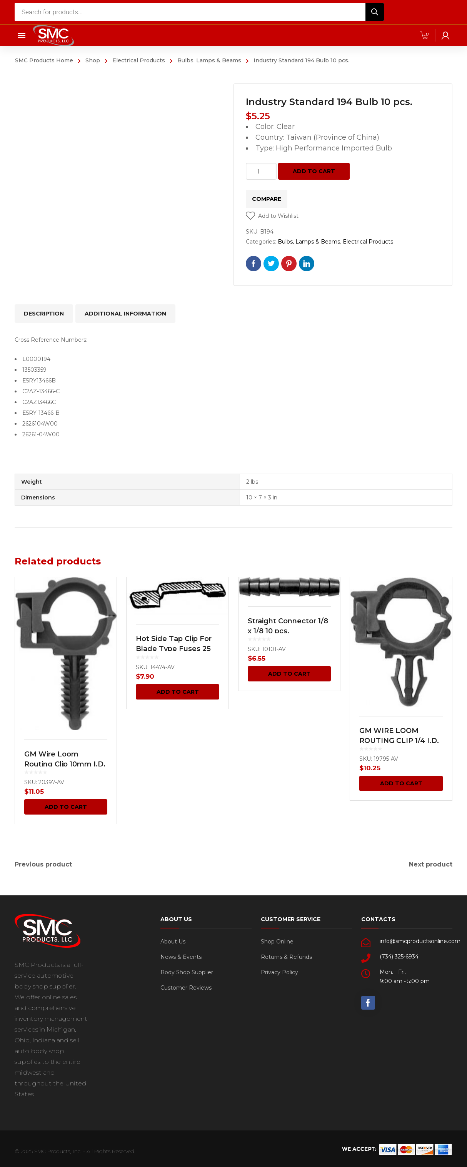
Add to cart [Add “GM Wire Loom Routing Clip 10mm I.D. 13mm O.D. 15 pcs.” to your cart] (66, 806)
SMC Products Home (44, 60)
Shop (92, 60)
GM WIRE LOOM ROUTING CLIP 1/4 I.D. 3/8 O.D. (399, 740)
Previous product (43, 863)
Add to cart (314, 171)
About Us (172, 940)
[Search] (374, 12)
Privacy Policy (279, 971)
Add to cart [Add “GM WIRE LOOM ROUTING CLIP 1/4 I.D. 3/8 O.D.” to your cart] (401, 783)
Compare (266, 198)
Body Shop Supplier (186, 971)
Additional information (125, 313)
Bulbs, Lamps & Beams (209, 60)
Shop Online (277, 940)
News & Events (181, 955)
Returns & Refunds (286, 955)
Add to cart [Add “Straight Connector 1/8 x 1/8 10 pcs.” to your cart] (289, 673)
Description (44, 313)
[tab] (44, 313)
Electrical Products (138, 60)
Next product (430, 863)
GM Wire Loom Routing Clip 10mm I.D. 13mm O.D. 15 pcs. (64, 764)
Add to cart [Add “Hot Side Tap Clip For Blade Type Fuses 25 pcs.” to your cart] (178, 691)
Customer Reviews (186, 986)
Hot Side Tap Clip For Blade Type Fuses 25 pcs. (174, 648)
